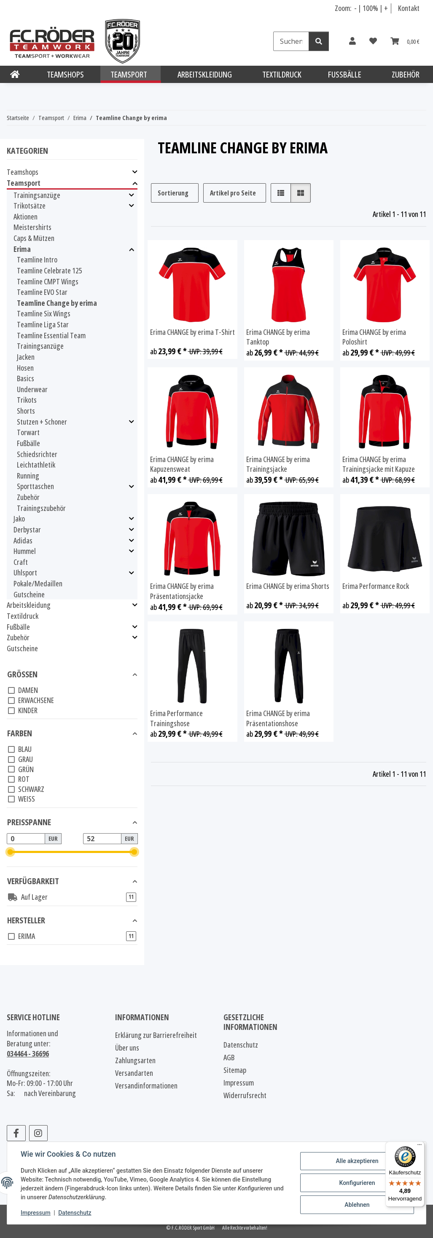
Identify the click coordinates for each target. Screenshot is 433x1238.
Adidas (22, 540)
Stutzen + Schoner (42, 422)
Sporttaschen (35, 486)
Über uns (127, 1048)
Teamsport (23, 183)
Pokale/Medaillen (37, 583)
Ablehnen (356, 1204)
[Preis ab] (26, 838)
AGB (228, 1057)
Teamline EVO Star (42, 292)
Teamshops (22, 172)
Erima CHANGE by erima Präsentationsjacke (182, 591)
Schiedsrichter (37, 454)
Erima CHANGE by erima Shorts (287, 586)
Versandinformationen (146, 1085)
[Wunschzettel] (373, 41)
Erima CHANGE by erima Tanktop (278, 337)
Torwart (28, 432)
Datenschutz (74, 1212)
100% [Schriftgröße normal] (370, 8)
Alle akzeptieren (357, 1161)
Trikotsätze (29, 206)
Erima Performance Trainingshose (176, 718)
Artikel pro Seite (233, 193)
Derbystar (27, 530)
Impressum (36, 1212)
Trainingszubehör (41, 508)
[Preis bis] (102, 838)
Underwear (32, 389)
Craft (20, 562)
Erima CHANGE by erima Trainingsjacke (278, 464)
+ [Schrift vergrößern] (386, 8)
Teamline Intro (37, 259)
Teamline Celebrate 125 (49, 270)
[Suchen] (291, 41)
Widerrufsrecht (244, 1095)
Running (28, 476)
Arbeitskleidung (29, 605)
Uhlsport (25, 573)
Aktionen (25, 216)
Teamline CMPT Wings (47, 281)
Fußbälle (28, 443)
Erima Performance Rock (375, 586)
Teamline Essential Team (51, 335)
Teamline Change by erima (57, 303)
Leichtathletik (36, 465)
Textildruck (22, 616)
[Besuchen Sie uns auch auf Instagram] (38, 1133)
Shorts (26, 411)
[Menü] (419, 1147)
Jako (19, 519)
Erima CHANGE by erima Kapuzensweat (182, 464)
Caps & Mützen (33, 238)
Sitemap (234, 1070)
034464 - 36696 (28, 1053)
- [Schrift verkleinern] (356, 8)
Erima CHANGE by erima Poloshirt (374, 337)
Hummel (24, 551)
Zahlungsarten (135, 1060)
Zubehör (28, 497)
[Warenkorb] (405, 41)
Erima (22, 249)
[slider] (10, 852)
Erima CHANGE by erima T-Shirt (192, 332)
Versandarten (134, 1073)
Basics (25, 378)
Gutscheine (29, 594)
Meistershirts (32, 227)
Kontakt (409, 8)
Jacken (26, 357)
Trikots (27, 400)
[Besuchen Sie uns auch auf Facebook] (16, 1133)
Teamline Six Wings (43, 313)
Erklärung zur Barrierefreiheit (156, 1035)
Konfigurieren (357, 1182)
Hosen (25, 368)
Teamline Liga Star (43, 324)
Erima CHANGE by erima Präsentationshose (278, 718)
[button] (352, 41)
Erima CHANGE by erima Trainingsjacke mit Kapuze (378, 464)
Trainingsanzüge (36, 195)
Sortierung (173, 193)
